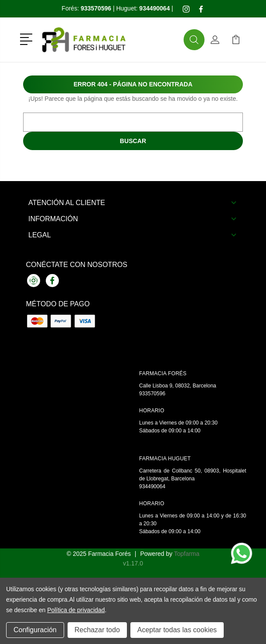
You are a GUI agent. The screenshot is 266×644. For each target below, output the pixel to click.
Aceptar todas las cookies (177, 630)
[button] (27, 38)
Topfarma (186, 553)
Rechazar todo (97, 630)
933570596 (152, 394)
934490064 (152, 486)
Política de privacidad (76, 609)
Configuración (35, 630)
